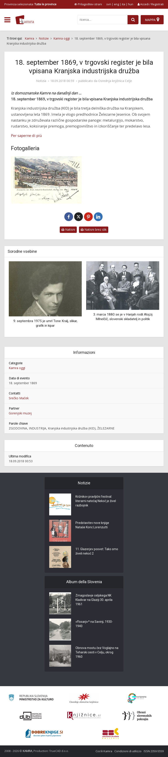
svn (108, 4)
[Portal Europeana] (137, 698)
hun (130, 4)
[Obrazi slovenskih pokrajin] (137, 715)
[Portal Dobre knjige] (44, 733)
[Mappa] (152, 19)
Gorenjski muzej (20, 413)
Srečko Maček (19, 398)
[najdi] (133, 19)
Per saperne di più (26, 135)
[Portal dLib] (31, 715)
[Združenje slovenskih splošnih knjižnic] (84, 716)
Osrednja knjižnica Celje (115, 81)
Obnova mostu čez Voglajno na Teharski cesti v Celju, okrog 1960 (96, 652)
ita (123, 4)
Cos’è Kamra (104, 751)
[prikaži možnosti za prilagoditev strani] (88, 4)
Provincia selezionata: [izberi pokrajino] (30, 4)
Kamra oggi (17, 368)
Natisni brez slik (94, 229)
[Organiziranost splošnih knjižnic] (84, 698)
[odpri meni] (7, 19)
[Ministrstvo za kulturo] (31, 698)
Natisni (68, 229)
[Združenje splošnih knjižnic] (110, 733)
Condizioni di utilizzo (128, 751)
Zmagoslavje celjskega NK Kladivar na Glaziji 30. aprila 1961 (93, 600)
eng (116, 4)
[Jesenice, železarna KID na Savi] (46, 180)
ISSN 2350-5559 (154, 751)
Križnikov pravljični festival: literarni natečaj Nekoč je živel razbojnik (95, 501)
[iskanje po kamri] (102, 19)
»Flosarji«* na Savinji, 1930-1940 (94, 624)
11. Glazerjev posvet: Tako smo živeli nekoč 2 (96, 551)
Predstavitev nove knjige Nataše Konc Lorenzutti (92, 525)
